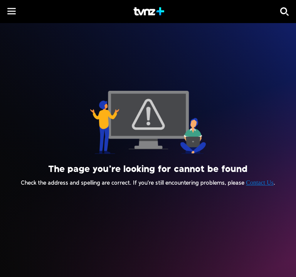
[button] (11, 11)
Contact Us (260, 182)
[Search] (284, 11)
